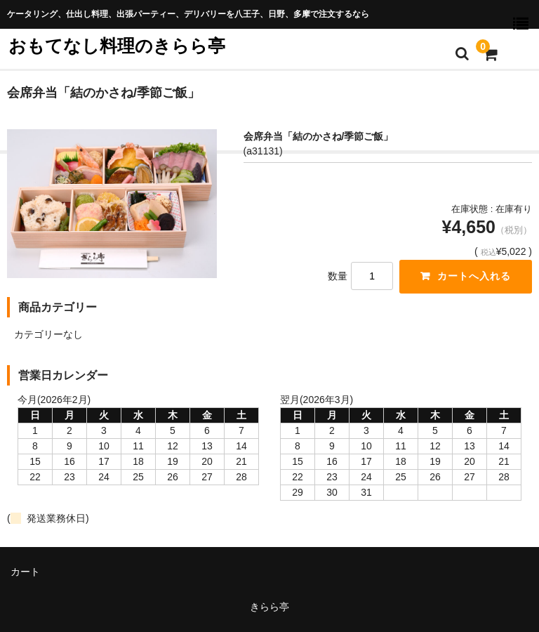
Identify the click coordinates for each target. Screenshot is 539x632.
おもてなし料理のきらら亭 (116, 45)
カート (25, 571)
